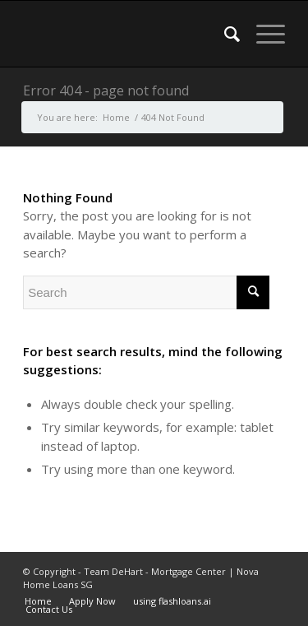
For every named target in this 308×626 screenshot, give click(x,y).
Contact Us (48, 609)
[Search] (224, 34)
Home (38, 601)
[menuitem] (224, 34)
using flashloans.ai (172, 601)
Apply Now (92, 601)
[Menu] (262, 34)
